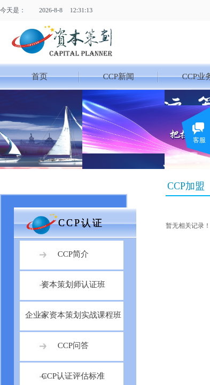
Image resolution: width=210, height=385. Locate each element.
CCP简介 (73, 254)
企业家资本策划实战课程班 (73, 315)
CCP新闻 (118, 76)
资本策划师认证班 (73, 284)
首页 (40, 76)
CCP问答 (73, 345)
